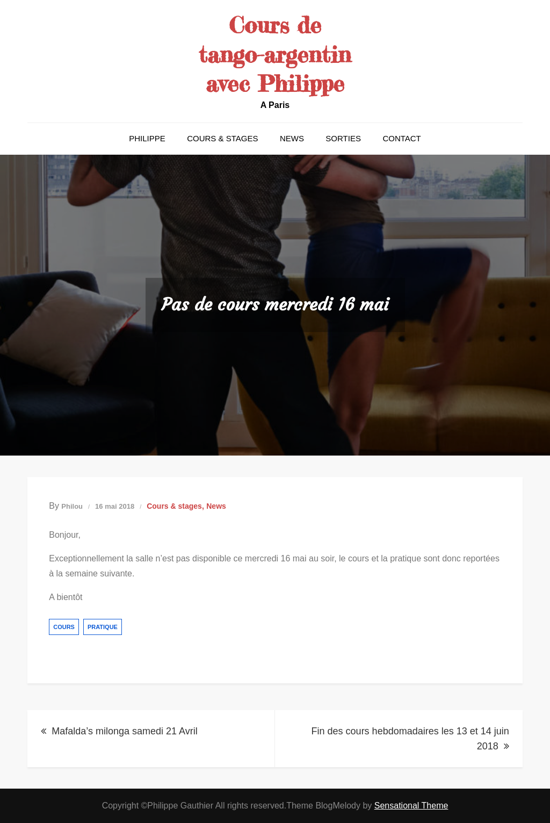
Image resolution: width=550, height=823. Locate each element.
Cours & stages (222, 138)
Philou (72, 506)
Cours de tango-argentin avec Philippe (275, 54)
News (292, 138)
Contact (401, 138)
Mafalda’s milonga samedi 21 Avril (124, 731)
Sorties (343, 138)
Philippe (147, 138)
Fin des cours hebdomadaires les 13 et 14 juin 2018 (410, 739)
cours (64, 627)
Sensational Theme (411, 805)
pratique (103, 627)
